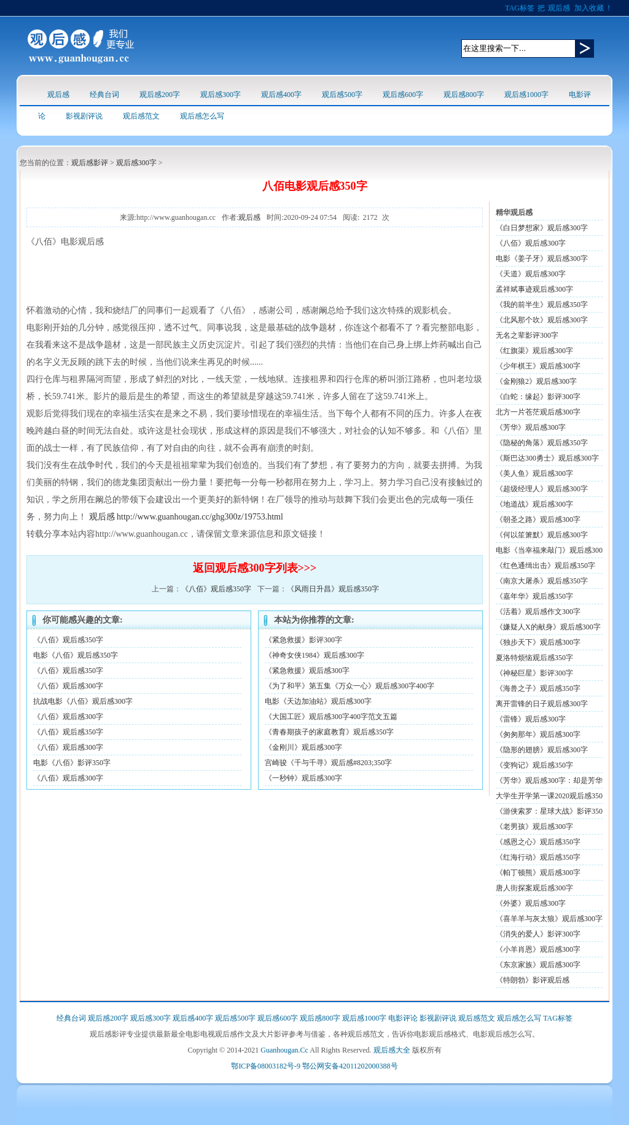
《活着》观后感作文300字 (538, 611)
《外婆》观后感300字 (531, 903)
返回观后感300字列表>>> (255, 568)
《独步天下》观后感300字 (538, 642)
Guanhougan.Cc (284, 1050)
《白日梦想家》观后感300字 (542, 228)
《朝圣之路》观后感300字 (538, 519)
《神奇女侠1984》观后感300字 (314, 655)
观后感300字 (220, 94)
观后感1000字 (526, 94)
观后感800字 (463, 94)
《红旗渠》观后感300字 (534, 350)
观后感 (559, 8)
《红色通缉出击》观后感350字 (545, 565)
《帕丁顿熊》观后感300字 (538, 872)
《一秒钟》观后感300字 (303, 778)
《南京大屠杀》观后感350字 (542, 581)
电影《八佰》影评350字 (72, 762)
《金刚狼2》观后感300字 (536, 381)
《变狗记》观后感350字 (534, 765)
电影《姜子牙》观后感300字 (542, 258)
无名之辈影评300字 (527, 335)
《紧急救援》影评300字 (303, 640)
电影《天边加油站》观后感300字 (318, 701)
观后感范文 (141, 116)
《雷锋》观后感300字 (531, 719)
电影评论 (403, 1018)
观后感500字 (342, 94)
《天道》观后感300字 (531, 274)
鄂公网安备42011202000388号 (350, 1066)
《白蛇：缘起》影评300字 (538, 396)
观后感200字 (159, 94)
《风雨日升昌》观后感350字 (333, 589)
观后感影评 (89, 162)
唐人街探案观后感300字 (534, 888)
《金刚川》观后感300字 (303, 747)
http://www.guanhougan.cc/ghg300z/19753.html (200, 516)
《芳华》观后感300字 (531, 427)
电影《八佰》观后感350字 (75, 655)
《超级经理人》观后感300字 (542, 489)
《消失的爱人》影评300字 (538, 934)
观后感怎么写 (202, 116)
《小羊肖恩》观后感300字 (538, 949)
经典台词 (104, 94)
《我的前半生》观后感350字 (542, 304)
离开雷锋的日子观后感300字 (542, 703)
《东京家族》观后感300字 (538, 964)
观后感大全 (391, 1050)
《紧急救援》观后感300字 (307, 670)
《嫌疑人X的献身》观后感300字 (548, 627)
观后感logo (81, 46)
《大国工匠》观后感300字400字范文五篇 (331, 716)
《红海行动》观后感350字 (538, 857)
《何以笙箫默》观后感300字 (542, 535)
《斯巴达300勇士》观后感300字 (547, 458)
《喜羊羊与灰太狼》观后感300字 (549, 918)
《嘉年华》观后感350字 (534, 596)
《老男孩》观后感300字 (534, 826)
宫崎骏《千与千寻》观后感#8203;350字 (328, 762)
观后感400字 (281, 94)
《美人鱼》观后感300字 (534, 473)
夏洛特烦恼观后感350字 (534, 657)
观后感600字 (403, 94)
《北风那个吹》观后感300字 (542, 320)
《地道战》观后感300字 (534, 504)
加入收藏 (589, 8)
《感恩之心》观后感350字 (538, 842)
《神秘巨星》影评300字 (534, 673)
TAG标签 (519, 8)
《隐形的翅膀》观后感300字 (542, 749)
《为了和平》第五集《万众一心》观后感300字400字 (349, 686)
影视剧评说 (84, 116)
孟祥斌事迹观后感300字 (534, 289)
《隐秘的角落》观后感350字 (542, 442)
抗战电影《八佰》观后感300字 (83, 701)
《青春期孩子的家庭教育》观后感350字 (329, 732)
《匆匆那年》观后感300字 (538, 734)
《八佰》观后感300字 (68, 686)
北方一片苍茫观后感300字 (538, 412)
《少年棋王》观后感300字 (538, 366)
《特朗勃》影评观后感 (532, 980)
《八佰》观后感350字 (216, 589)
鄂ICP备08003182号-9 (265, 1066)
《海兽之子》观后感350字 (538, 688)
